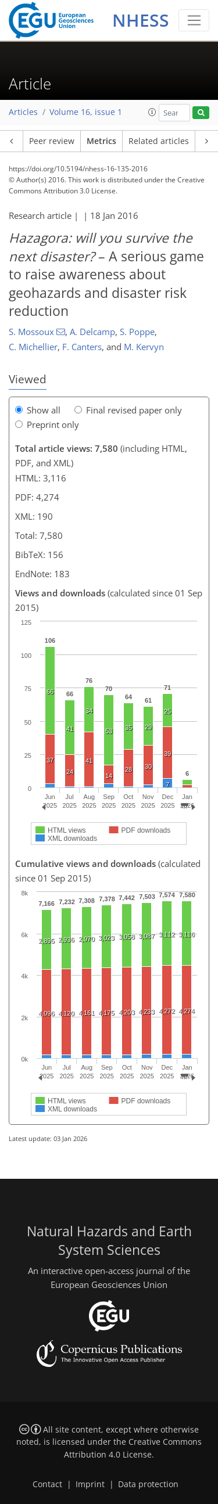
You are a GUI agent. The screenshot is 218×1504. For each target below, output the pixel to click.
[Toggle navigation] (193, 20)
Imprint (90, 1484)
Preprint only (47, 424)
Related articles (158, 141)
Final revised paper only (128, 410)
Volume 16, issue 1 (85, 112)
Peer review (51, 141)
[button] (152, 112)
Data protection (148, 1484)
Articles (23, 112)
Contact (47, 1484)
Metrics (101, 141)
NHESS (140, 20)
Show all (37, 410)
